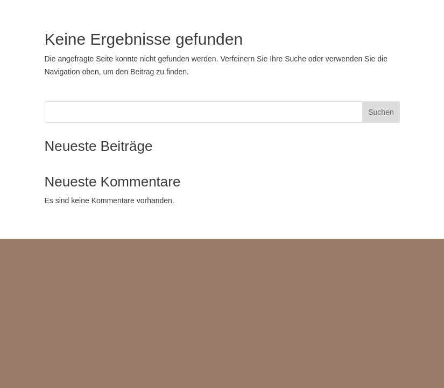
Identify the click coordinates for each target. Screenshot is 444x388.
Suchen (380, 112)
